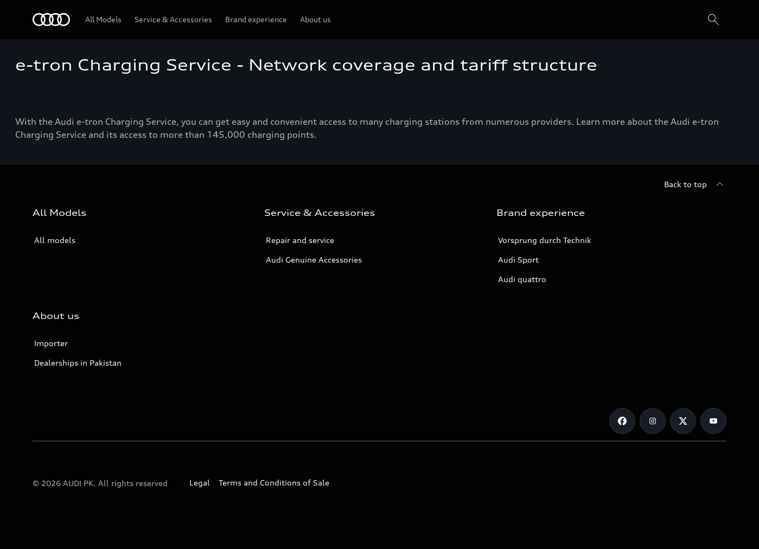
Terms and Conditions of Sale (274, 482)
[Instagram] (653, 421)
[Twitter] (683, 421)
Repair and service (300, 240)
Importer (51, 343)
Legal (199, 482)
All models (54, 240)
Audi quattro (522, 279)
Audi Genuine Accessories (314, 259)
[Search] (713, 20)
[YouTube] (713, 421)
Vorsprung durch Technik (544, 240)
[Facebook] (622, 421)
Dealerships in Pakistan (78, 362)
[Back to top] (695, 184)
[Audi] (51, 19)
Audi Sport (518, 259)
